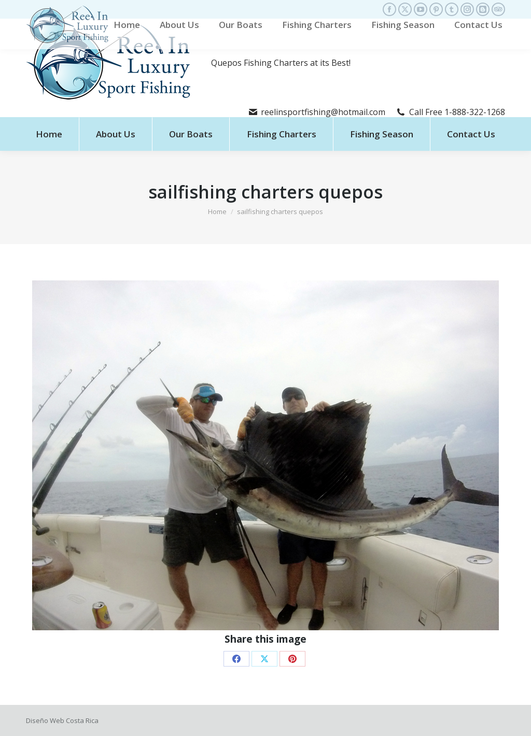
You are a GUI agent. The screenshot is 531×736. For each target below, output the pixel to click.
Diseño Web (45, 720)
